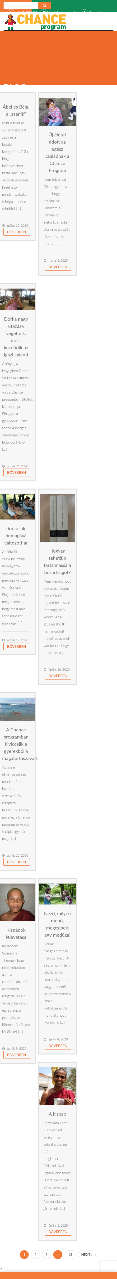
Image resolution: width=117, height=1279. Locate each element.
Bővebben (16, 232)
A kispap (57, 1114)
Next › (86, 1254)
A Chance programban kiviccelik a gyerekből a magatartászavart (20, 744)
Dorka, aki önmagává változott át (16, 535)
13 (70, 1254)
